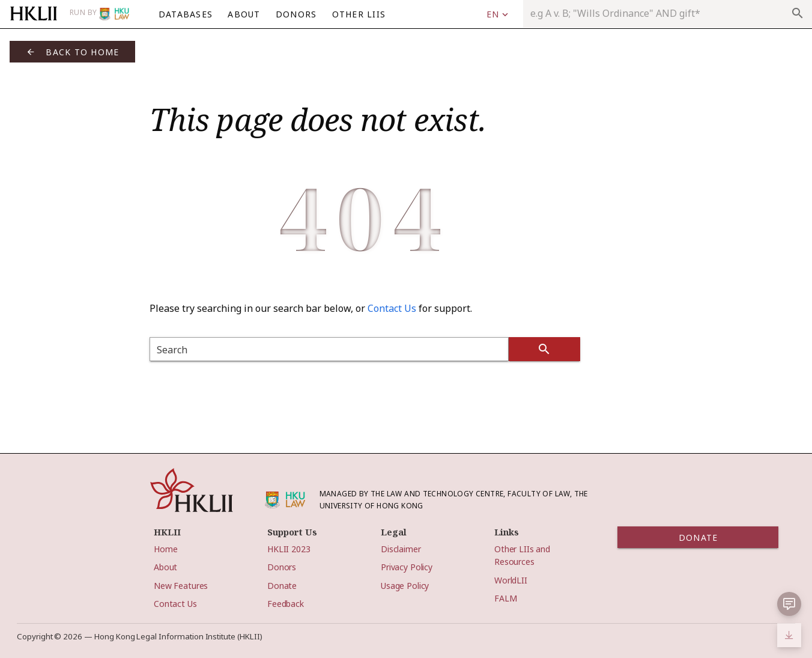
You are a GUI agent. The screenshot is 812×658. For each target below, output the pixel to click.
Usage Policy (405, 585)
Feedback (285, 603)
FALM (505, 598)
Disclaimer (401, 549)
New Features (181, 585)
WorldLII (510, 580)
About (165, 567)
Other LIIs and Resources (522, 555)
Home (165, 549)
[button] (789, 604)
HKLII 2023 (289, 549)
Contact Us (392, 308)
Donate (282, 585)
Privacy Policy (406, 567)
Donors (281, 567)
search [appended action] (797, 13)
